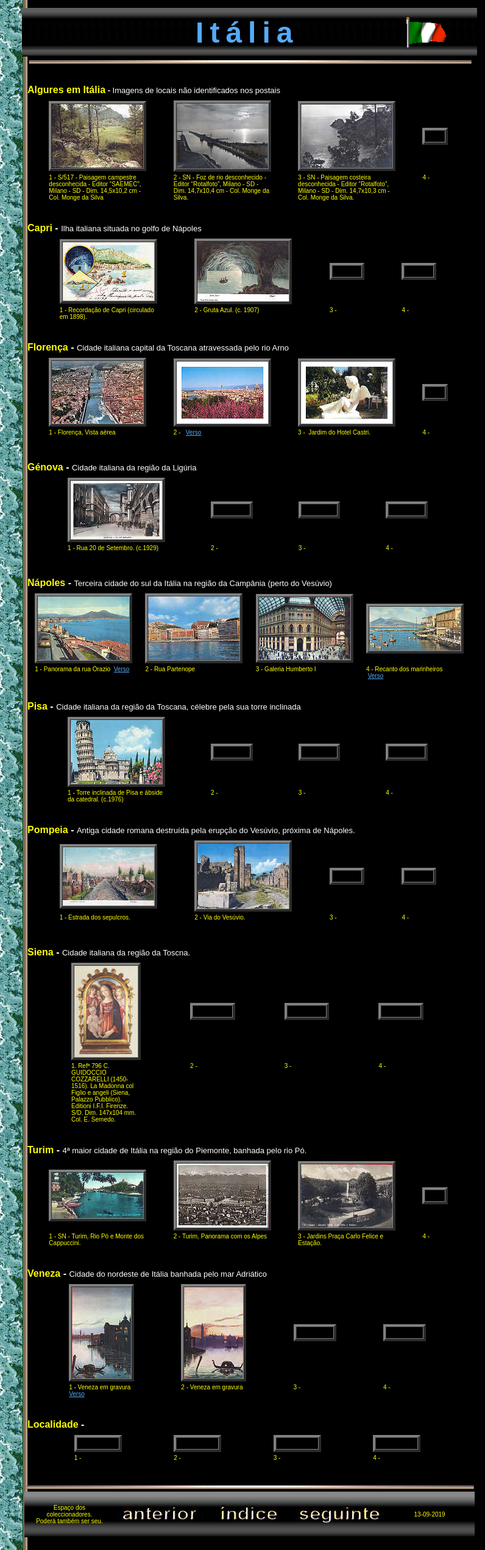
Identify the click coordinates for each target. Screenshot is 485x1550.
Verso (194, 432)
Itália (247, 32)
